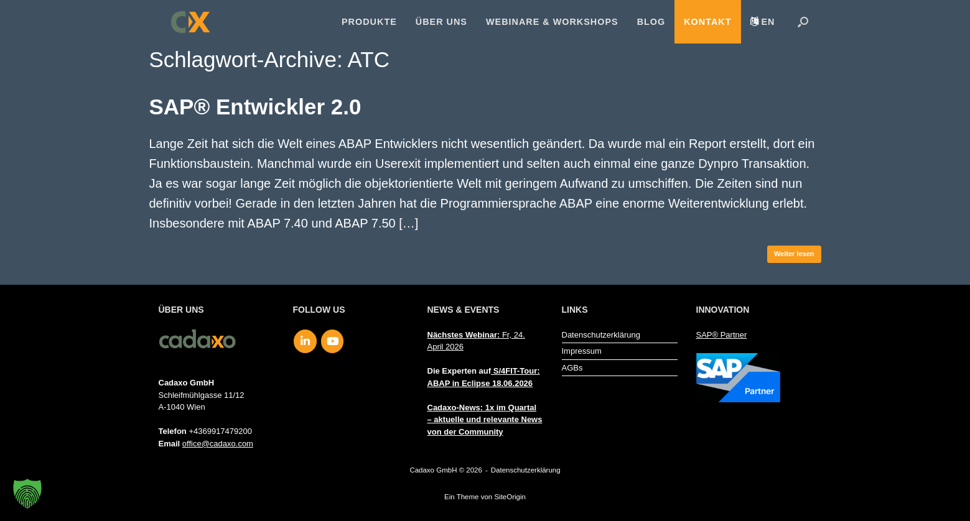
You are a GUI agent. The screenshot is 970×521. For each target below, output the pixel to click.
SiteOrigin (510, 496)
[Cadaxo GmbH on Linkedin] (305, 341)
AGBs (572, 367)
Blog (651, 22)
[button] (803, 22)
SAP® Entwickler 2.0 (255, 107)
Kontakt (707, 22)
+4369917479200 (220, 431)
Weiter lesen (794, 253)
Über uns (441, 22)
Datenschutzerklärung (601, 334)
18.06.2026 (512, 383)
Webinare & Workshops (552, 22)
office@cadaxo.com (217, 443)
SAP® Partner (721, 334)
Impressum (582, 351)
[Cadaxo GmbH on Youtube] (332, 341)
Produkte (369, 22)
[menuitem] (762, 22)
